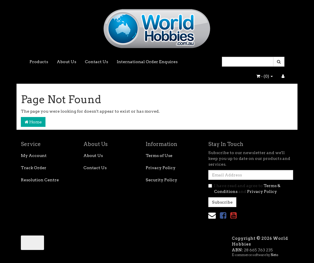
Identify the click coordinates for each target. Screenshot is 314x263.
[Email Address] (250, 175)
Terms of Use (159, 155)
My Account (34, 155)
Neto (274, 255)
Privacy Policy (161, 167)
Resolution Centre (40, 180)
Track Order (33, 167)
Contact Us (96, 61)
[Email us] (212, 215)
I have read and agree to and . (244, 188)
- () (264, 76)
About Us (66, 61)
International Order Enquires (147, 61)
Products (39, 61)
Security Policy (161, 180)
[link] (223, 215)
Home (33, 122)
